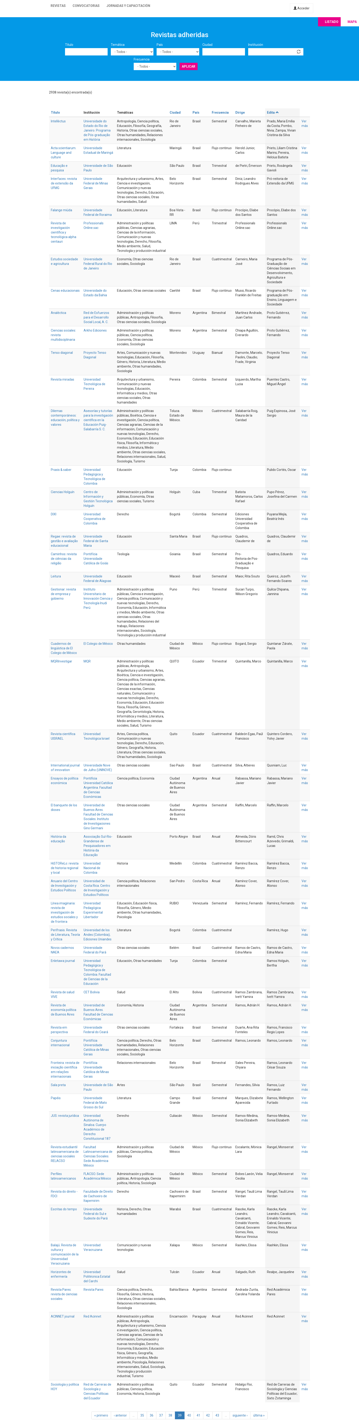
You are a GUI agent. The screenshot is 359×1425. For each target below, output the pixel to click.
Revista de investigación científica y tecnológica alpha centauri (63, 232)
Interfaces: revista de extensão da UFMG (64, 183)
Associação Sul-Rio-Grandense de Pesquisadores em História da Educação (98, 846)
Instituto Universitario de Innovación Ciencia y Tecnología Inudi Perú (98, 599)
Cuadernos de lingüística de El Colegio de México (64, 648)
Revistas (58, 6)
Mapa (352, 22)
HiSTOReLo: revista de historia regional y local (65, 868)
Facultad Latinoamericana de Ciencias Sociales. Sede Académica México (98, 1156)
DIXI (53, 514)
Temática (118, 45)
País (160, 45)
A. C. (105, 322)
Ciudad (207, 45)
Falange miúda (61, 210)
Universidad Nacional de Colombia (92, 868)
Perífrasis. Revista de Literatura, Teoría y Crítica (65, 934)
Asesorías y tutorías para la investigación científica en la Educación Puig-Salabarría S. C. (98, 420)
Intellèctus (58, 121)
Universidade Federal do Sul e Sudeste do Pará (96, 1213)
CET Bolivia (92, 992)
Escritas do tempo (64, 1209)
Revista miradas (62, 379)
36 (151, 1415)
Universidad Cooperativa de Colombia (95, 518)
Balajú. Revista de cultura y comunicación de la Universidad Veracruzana (65, 1254)
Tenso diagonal (62, 352)
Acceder (302, 8)
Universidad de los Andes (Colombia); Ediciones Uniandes (98, 934)
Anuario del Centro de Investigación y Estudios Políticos (64, 885)
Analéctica (58, 313)
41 (198, 1415)
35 (142, 1415)
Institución (255, 45)
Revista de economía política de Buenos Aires (63, 1009)
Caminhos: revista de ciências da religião (64, 558)
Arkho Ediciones (95, 330)
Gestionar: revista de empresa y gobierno (63, 594)
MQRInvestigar (61, 661)
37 (161, 1415)
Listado (331, 22)
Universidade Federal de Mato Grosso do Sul (95, 1102)
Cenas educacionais (65, 290)
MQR (87, 661)
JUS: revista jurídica (65, 1115)
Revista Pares (93, 1289)
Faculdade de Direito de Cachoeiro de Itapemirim (98, 1196)
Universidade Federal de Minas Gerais (96, 183)
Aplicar (188, 66)
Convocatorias (86, 6)
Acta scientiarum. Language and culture (63, 152)
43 (217, 1415)
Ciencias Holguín (62, 492)
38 (170, 1415)
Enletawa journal (63, 961)
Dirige (240, 112)
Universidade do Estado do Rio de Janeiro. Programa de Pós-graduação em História (97, 130)
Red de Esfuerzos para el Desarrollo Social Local (96, 317)
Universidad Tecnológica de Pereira (94, 384)
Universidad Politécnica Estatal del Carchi (97, 1276)
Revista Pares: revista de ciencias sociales (64, 1294)
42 (208, 1415)
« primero (101, 1415)
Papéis (56, 1098)
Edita (273, 112)
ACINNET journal (62, 1316)
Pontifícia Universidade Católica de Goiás (96, 558)
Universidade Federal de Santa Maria (96, 541)
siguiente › (240, 1415)
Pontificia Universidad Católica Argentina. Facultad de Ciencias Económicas (98, 788)
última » (259, 1415)
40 (189, 1415)
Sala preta (58, 1085)
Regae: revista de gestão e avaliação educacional (64, 541)
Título (69, 45)
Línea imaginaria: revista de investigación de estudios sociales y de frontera (64, 912)
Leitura (56, 576)
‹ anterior (120, 1415)
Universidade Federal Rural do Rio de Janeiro (98, 263)
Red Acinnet (92, 1316)
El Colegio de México (98, 643)
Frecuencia (142, 59)
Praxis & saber (61, 470)
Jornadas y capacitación (128, 6)
